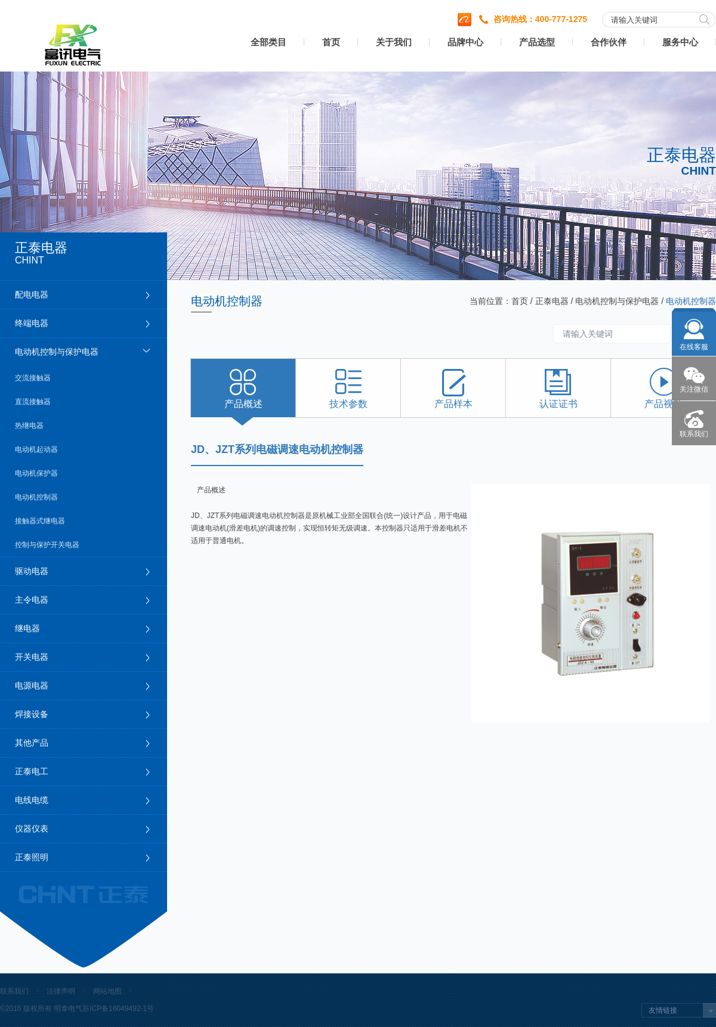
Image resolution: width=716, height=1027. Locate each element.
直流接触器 (33, 402)
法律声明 (61, 991)
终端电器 (31, 323)
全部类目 (268, 42)
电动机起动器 (36, 449)
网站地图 (107, 991)
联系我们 (14, 991)
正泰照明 (31, 857)
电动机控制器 (36, 497)
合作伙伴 (608, 42)
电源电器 (31, 685)
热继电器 (29, 425)
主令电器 (31, 599)
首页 (331, 42)
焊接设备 (31, 714)
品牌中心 (465, 42)
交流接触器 (33, 378)
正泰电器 (552, 301)
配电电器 (31, 294)
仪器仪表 (31, 828)
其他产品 (31, 742)
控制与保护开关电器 (47, 545)
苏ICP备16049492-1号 (118, 1008)
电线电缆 (31, 800)
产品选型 (537, 42)
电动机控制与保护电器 (56, 351)
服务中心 (680, 42)
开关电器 (31, 657)
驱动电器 (31, 571)
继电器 (27, 628)
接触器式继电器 (40, 521)
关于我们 (394, 42)
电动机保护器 (36, 473)
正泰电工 (31, 771)
